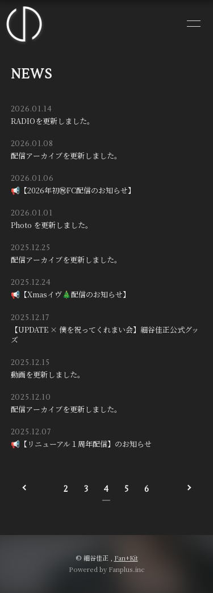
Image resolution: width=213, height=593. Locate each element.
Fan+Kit (126, 557)
